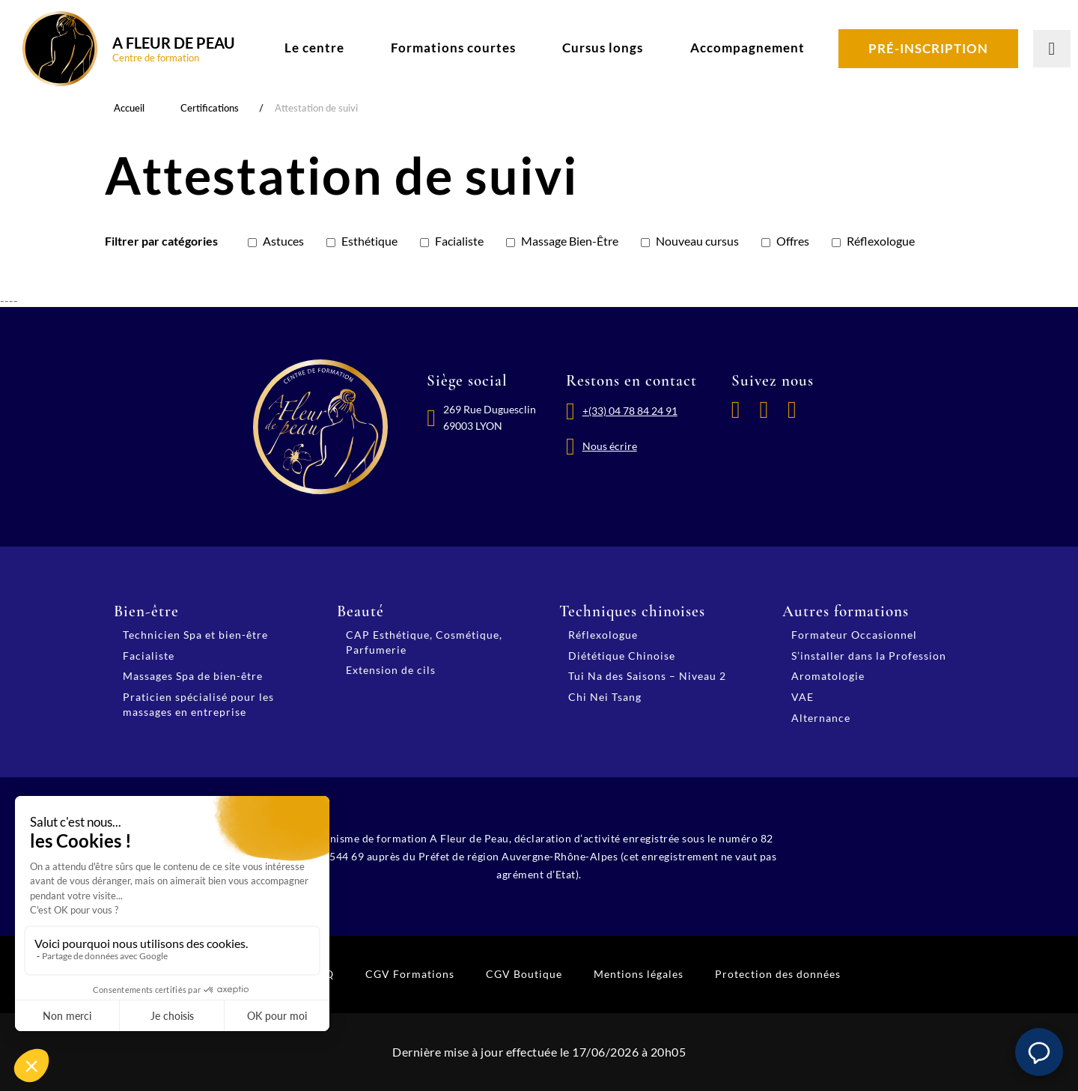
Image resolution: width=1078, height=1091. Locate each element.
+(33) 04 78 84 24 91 (629, 410)
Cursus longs (602, 47)
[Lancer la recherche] (1052, 48)
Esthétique (369, 241)
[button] (1039, 1052)
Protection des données (778, 973)
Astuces (283, 241)
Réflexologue (881, 241)
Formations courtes (453, 47)
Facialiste (459, 241)
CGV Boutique (524, 973)
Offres (792, 241)
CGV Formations (409, 973)
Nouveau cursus (697, 241)
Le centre (314, 47)
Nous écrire (609, 446)
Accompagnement (747, 47)
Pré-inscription (928, 48)
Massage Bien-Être (569, 241)
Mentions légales (638, 973)
